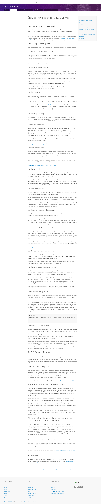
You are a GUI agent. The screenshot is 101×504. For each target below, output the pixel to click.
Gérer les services (38, 9)
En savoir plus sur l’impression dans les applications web (42, 165)
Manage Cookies (33, 501)
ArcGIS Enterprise (32, 489)
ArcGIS (29, 491)
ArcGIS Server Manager (84, 24)
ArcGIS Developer (32, 493)
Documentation (8, 497)
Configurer (50, 104)
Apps (36, 2)
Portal (17, 2)
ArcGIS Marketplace (32, 497)
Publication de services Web (85, 20)
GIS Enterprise (9, 2)
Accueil (7, 9)
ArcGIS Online (31, 484)
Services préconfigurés (84, 22)
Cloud (32, 2)
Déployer (20, 9)
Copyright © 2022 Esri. (9, 501)
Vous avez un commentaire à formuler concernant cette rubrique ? (60, 469)
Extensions (81, 38)
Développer (54, 9)
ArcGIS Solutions (31, 495)
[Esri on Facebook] (78, 486)
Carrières (53, 487)
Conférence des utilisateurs (57, 491)
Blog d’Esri (53, 489)
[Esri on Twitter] (75, 486)
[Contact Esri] (82, 486)
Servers (22, 2)
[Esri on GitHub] (80, 486)
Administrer (47, 9)
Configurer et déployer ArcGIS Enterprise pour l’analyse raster (56, 201)
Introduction (13, 9)
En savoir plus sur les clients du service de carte (39, 247)
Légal (38, 501)
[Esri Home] (77, 482)
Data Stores (27, 2)
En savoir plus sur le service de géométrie (38, 144)
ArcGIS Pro (30, 487)
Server (5, 489)
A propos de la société (56, 484)
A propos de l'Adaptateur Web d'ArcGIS (64, 380)
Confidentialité (26, 501)
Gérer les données (28, 9)
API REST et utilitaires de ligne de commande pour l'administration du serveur (87, 34)
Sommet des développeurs (57, 493)
